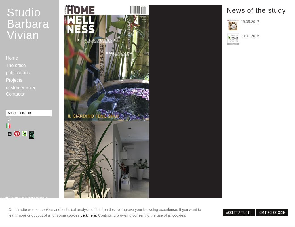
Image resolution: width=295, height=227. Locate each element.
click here (88, 215)
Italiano (8, 125)
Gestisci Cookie (272, 212)
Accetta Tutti (239, 212)
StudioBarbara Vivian (28, 23)
